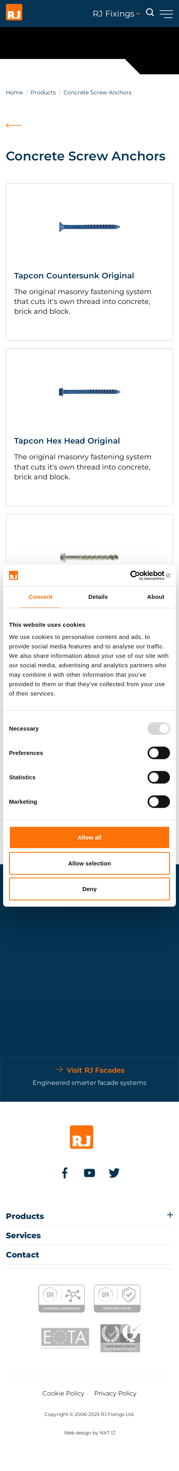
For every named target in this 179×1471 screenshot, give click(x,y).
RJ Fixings (116, 14)
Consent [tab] (41, 596)
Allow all (90, 837)
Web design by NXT (87, 1433)
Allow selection (89, 863)
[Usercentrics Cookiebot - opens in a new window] (135, 575)
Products (43, 92)
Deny (89, 889)
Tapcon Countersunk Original (74, 275)
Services (23, 1235)
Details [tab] (98, 596)
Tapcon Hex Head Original (67, 441)
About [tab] (155, 596)
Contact (22, 1254)
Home (14, 92)
